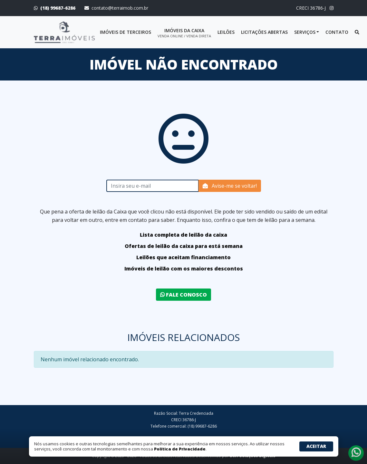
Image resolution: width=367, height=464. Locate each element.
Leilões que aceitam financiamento (183, 257)
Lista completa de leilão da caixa (183, 234)
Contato (336, 32)
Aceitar (316, 446)
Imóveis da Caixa (184, 32)
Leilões (226, 32)
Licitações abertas (264, 32)
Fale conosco (183, 294)
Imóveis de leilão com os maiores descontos (183, 268)
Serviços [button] (304, 32)
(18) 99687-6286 (57, 8)
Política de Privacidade (180, 449)
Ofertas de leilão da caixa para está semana (184, 246)
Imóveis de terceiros (125, 32)
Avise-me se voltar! (230, 185)
